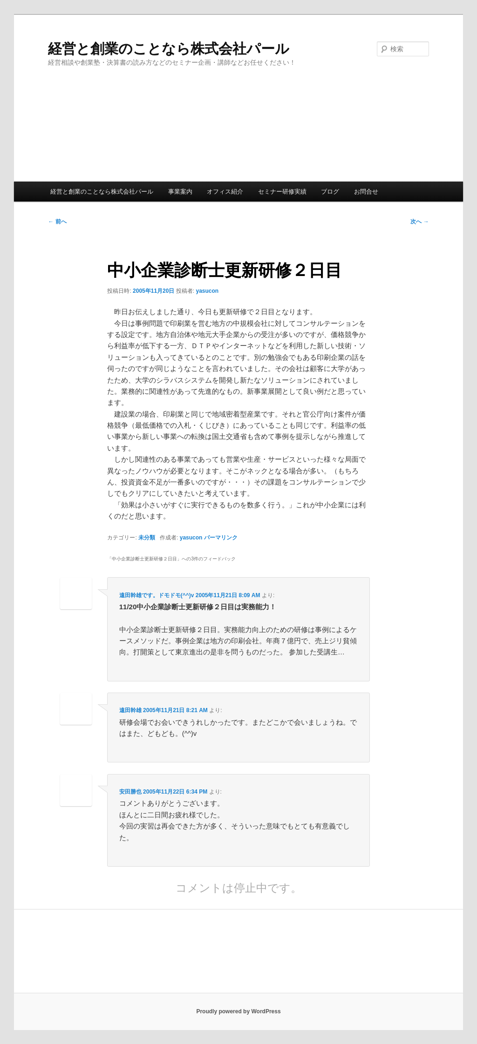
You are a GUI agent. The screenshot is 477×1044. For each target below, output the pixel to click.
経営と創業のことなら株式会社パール (168, 48)
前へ (57, 221)
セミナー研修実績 (282, 191)
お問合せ (366, 191)
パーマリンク (221, 537)
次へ (419, 221)
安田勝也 (130, 791)
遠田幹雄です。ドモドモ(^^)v (156, 595)
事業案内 (180, 191)
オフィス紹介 (225, 191)
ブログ (330, 191)
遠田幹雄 (130, 710)
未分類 (146, 537)
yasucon (207, 291)
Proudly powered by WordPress (238, 1011)
